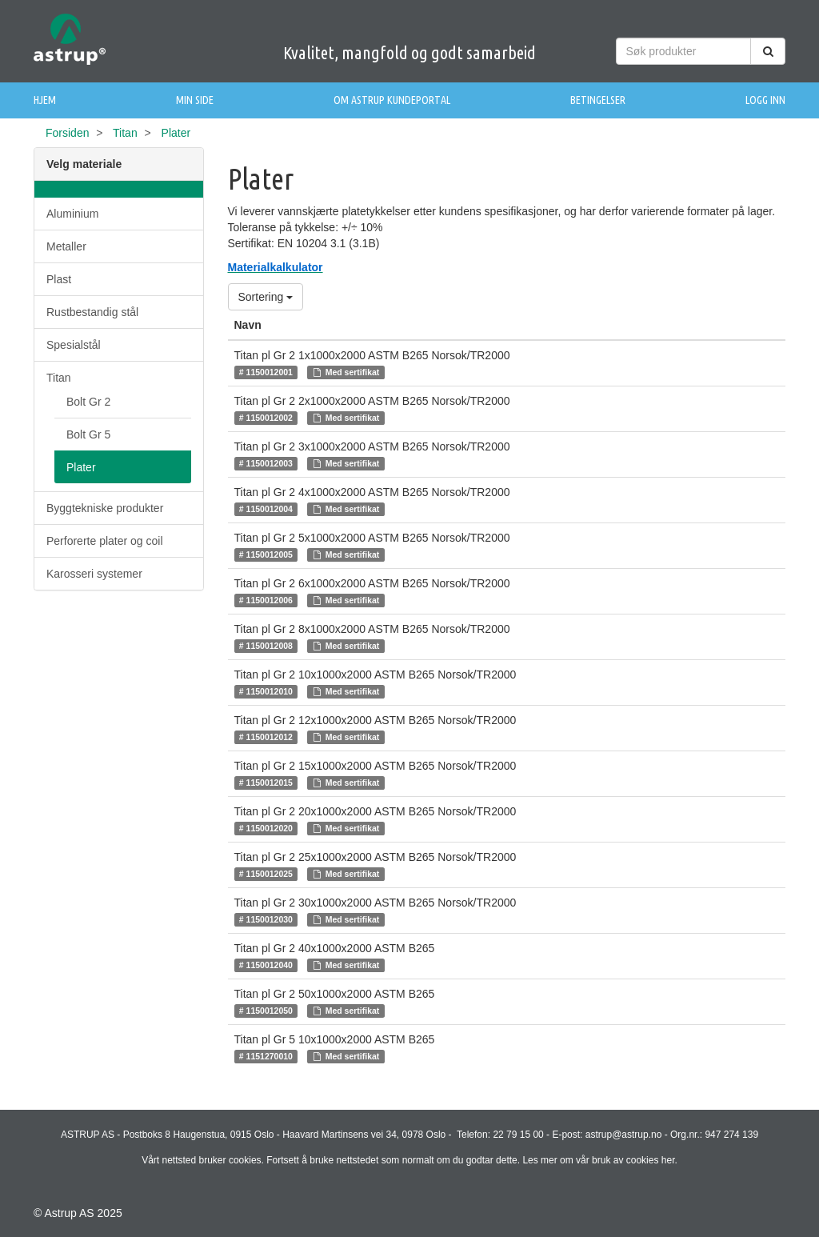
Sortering (266, 296)
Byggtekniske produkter (104, 508)
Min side (195, 100)
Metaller (66, 246)
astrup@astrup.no (623, 1134)
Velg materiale (84, 164)
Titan (125, 132)
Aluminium (72, 213)
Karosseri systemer (94, 573)
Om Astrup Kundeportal (392, 100)
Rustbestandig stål (92, 312)
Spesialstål (73, 344)
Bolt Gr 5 (88, 434)
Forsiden (67, 132)
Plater (81, 467)
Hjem (45, 100)
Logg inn (765, 100)
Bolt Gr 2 (88, 401)
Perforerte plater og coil (104, 540)
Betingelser (597, 100)
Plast (58, 279)
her (668, 1160)
